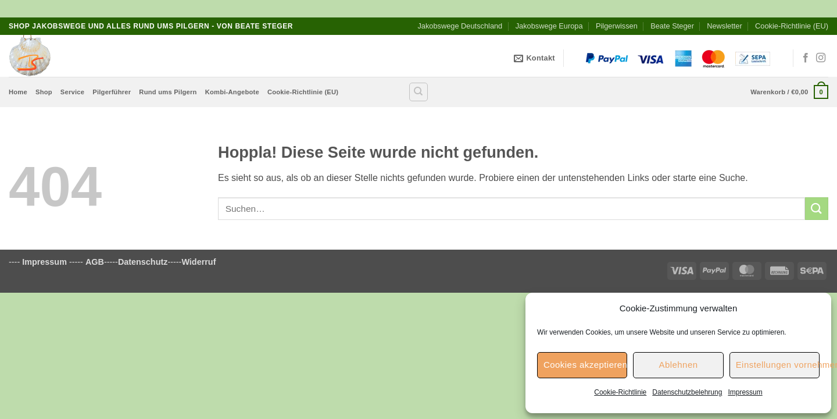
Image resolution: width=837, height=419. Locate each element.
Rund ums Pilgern (167, 91)
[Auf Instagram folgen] (820, 58)
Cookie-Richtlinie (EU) (791, 26)
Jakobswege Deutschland (459, 26)
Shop (43, 91)
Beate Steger (672, 26)
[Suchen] (418, 92)
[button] (789, 91)
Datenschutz (143, 262)
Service (72, 91)
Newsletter (724, 26)
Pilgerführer (111, 91)
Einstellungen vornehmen (778, 365)
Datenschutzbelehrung (687, 392)
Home (18, 91)
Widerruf (198, 262)
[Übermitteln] (816, 208)
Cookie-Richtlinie (620, 392)
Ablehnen (678, 365)
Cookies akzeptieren (585, 365)
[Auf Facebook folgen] (805, 58)
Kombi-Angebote (232, 91)
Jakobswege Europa (549, 26)
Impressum (745, 392)
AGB (94, 262)
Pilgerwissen (617, 26)
